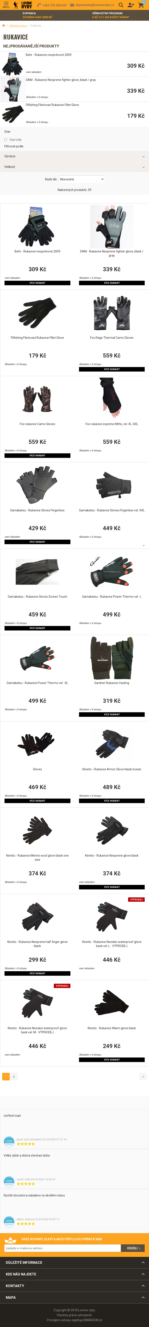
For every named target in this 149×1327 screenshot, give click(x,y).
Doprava (37, 15)
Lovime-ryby (23, 5)
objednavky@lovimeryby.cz (94, 5)
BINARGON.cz (93, 1320)
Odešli (132, 1248)
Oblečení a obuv (18, 25)
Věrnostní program (110, 15)
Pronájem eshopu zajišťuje (65, 1320)
